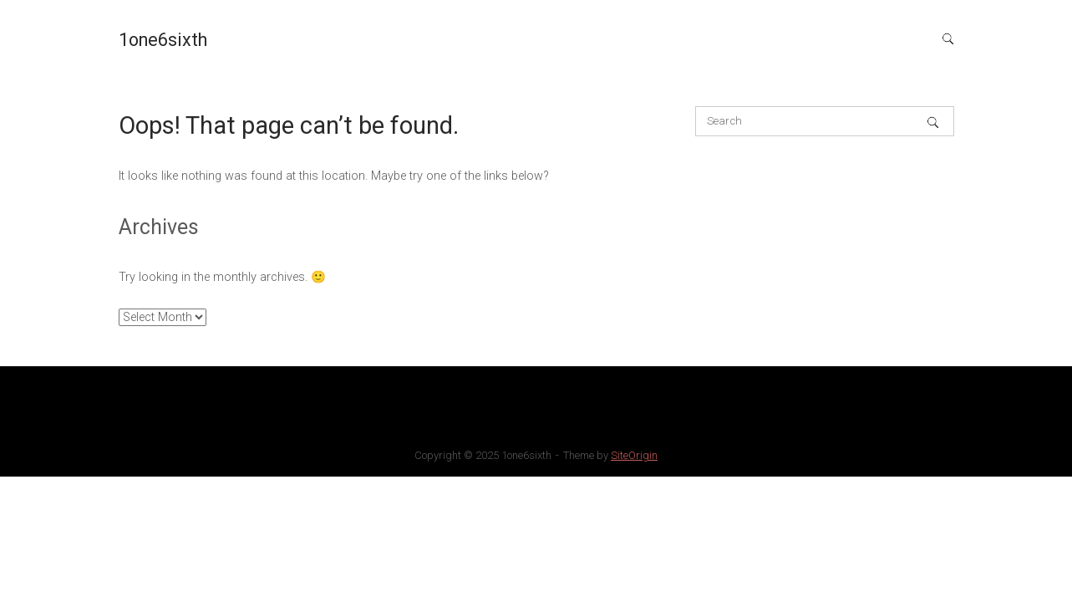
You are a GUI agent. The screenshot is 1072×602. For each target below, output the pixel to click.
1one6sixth (163, 39)
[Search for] (824, 121)
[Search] (933, 122)
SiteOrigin (634, 455)
